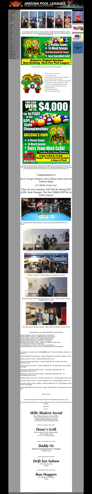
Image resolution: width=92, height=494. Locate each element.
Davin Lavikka (54, 493)
